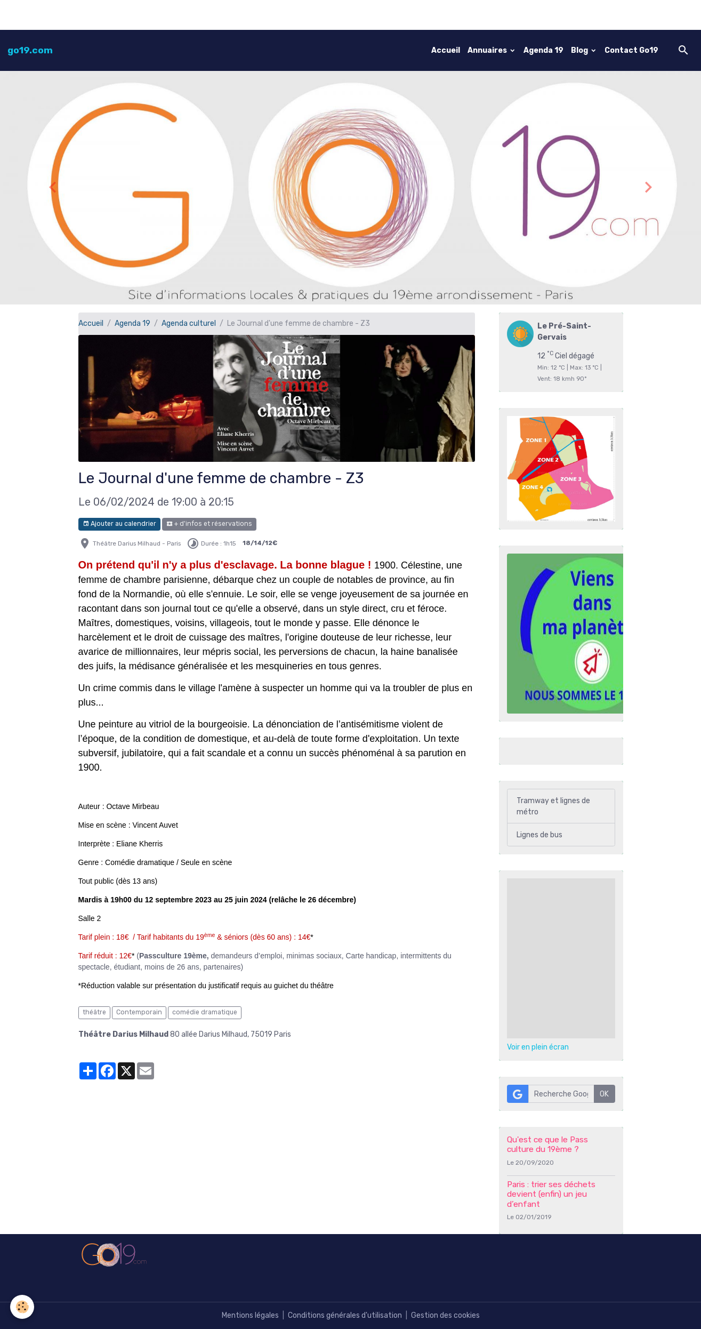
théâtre (94, 1012)
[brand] (30, 50)
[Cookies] (23, 1307)
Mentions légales (250, 1315)
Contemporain (139, 1012)
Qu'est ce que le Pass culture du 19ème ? (547, 1144)
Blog (580, 50)
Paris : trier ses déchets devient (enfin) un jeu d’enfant (551, 1194)
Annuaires (488, 50)
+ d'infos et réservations (209, 524)
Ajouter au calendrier (119, 524)
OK (604, 1094)
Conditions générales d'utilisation (345, 1315)
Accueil (445, 50)
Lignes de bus (539, 834)
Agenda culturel (189, 323)
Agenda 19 (543, 50)
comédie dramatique (204, 1012)
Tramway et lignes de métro (553, 806)
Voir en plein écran (538, 1047)
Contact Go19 (631, 50)
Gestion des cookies (445, 1315)
